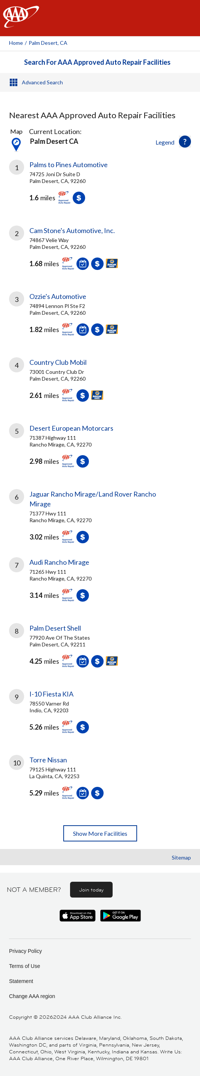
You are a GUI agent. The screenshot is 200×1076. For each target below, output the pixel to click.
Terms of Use (24, 966)
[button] (185, 142)
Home (16, 43)
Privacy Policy (25, 951)
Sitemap (181, 857)
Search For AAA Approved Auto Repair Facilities (97, 62)
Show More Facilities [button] (100, 833)
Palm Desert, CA (48, 43)
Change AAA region (32, 996)
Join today (91, 889)
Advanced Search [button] (42, 82)
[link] (100, 187)
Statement (21, 981)
